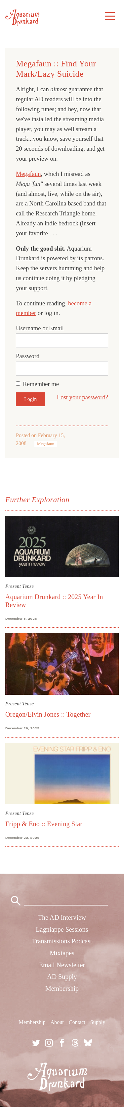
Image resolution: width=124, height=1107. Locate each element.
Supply (97, 1022)
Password (27, 356)
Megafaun (28, 173)
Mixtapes (62, 953)
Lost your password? (82, 397)
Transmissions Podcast (62, 941)
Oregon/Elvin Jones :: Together (48, 714)
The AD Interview (62, 917)
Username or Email (40, 328)
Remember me (41, 383)
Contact (77, 1022)
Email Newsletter (62, 965)
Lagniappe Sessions (62, 929)
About (57, 1022)
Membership (62, 988)
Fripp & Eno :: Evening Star (43, 824)
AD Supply (62, 976)
